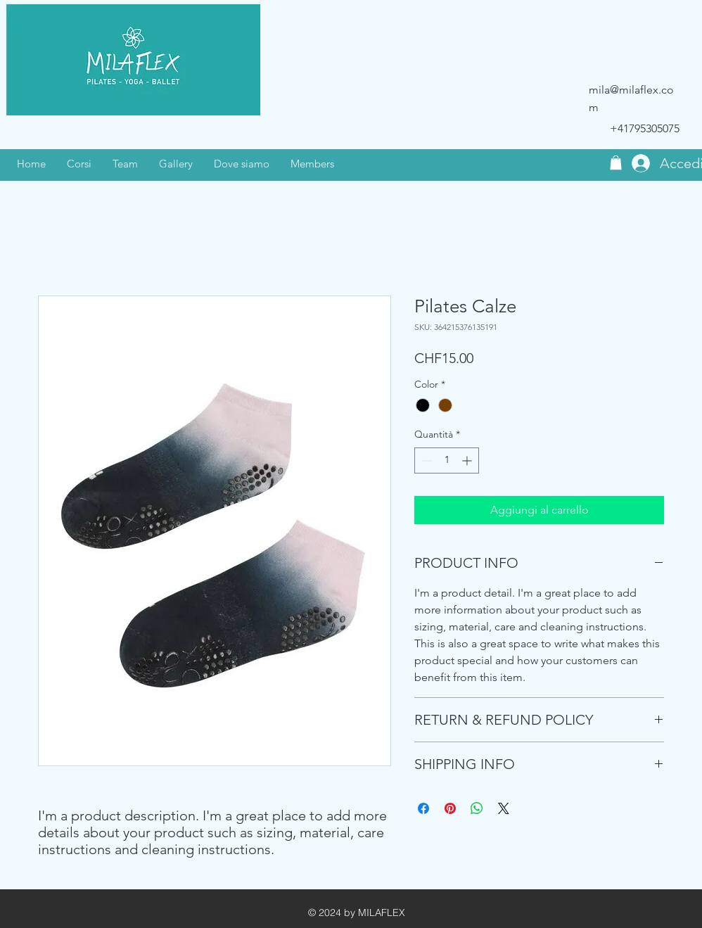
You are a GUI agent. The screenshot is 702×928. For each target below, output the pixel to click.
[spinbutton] (446, 460)
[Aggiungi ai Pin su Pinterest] (450, 808)
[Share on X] (503, 808)
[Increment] (468, 460)
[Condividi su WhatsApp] (476, 808)
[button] (616, 162)
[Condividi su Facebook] (423, 808)
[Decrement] (425, 460)
